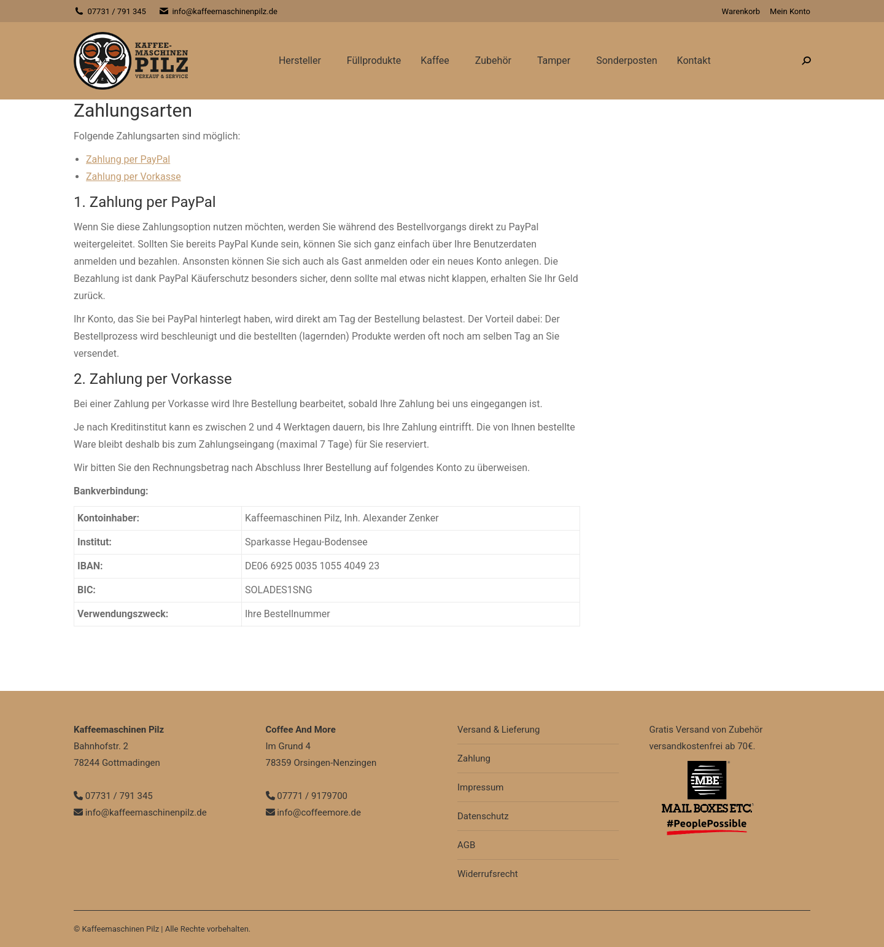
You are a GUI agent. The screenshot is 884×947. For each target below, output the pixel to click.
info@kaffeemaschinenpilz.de (217, 11)
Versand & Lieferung (498, 729)
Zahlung (473, 758)
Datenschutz (483, 816)
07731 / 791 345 (110, 11)
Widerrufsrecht (487, 873)
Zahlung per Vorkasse (133, 176)
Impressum (480, 787)
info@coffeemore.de (313, 812)
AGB (466, 845)
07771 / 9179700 (307, 795)
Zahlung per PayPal (128, 159)
